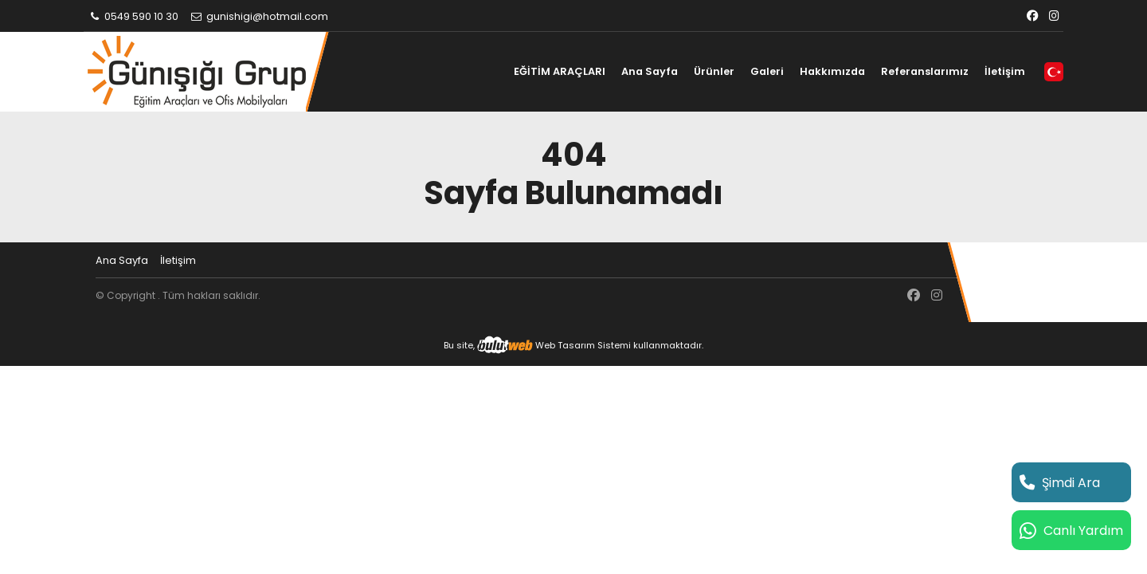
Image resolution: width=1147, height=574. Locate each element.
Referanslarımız (925, 71)
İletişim (1005, 71)
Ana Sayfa (649, 71)
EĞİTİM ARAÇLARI (559, 71)
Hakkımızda (832, 71)
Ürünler (714, 71)
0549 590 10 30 (133, 16)
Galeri (767, 71)
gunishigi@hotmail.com (259, 16)
